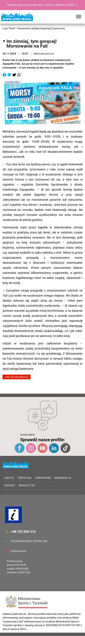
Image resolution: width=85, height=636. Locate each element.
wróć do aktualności (16, 376)
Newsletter (27, 485)
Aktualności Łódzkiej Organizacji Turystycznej (41, 28)
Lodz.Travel (9, 28)
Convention (43, 477)
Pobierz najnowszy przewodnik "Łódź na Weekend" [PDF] (40, 5)
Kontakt (9, 485)
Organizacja (62, 477)
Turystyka (24, 477)
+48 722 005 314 (23, 532)
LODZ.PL (9, 477)
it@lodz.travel (18, 551)
